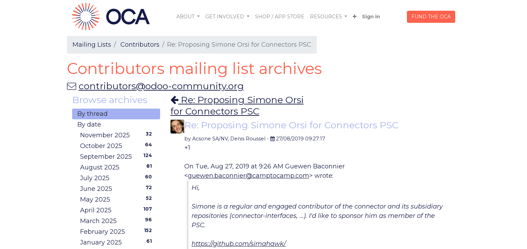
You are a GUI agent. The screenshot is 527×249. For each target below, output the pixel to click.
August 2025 (117, 167)
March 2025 (117, 220)
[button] (354, 16)
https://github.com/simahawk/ (239, 244)
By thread (92, 114)
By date (89, 124)
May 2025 (117, 199)
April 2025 (117, 210)
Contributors (139, 44)
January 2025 (117, 242)
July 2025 (117, 178)
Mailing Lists (91, 44)
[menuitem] (279, 16)
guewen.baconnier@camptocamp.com (248, 175)
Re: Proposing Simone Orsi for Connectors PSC (237, 105)
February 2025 (117, 231)
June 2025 (117, 188)
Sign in (371, 16)
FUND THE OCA (431, 16)
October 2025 (117, 145)
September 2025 (117, 156)
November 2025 (117, 135)
